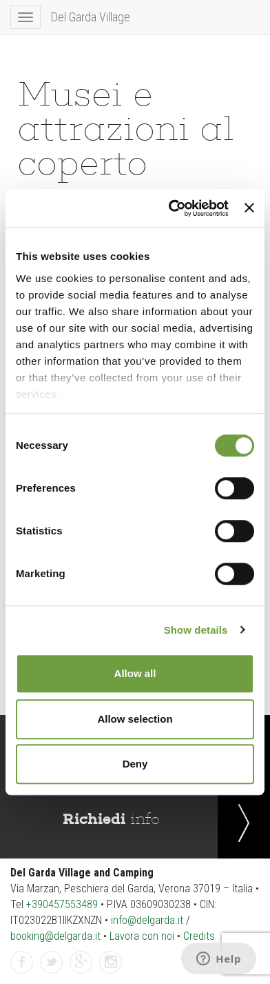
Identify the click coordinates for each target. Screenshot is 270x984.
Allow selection (134, 719)
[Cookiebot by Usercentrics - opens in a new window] (172, 208)
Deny (135, 764)
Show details (196, 630)
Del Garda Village (90, 17)
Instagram (111, 963)
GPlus (81, 963)
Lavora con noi (142, 936)
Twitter (52, 963)
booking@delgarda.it (55, 936)
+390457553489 (62, 904)
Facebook (22, 963)
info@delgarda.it (147, 920)
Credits (199, 936)
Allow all (135, 673)
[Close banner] (249, 208)
